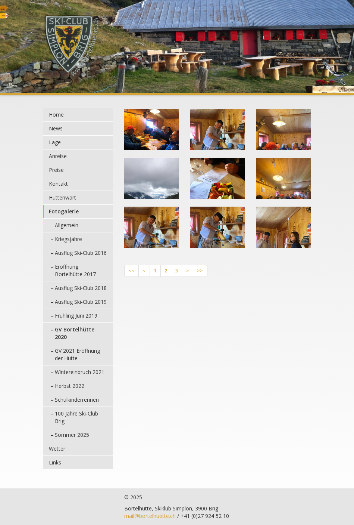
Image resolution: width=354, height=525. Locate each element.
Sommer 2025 (72, 434)
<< (132, 270)
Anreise (58, 156)
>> (200, 270)
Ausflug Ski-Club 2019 (81, 301)
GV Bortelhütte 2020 (74, 333)
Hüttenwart (62, 197)
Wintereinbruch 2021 (79, 372)
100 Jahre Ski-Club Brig (76, 417)
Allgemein (66, 225)
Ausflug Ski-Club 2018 (81, 287)
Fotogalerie (64, 211)
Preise (56, 169)
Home (56, 114)
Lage (55, 142)
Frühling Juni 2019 (76, 315)
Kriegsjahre (68, 239)
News (56, 128)
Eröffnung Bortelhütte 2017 (75, 270)
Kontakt (58, 183)
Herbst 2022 (69, 385)
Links (55, 462)
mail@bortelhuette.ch (150, 515)
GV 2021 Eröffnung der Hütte (77, 354)
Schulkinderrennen (77, 399)
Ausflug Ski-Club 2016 (81, 252)
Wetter (57, 448)
